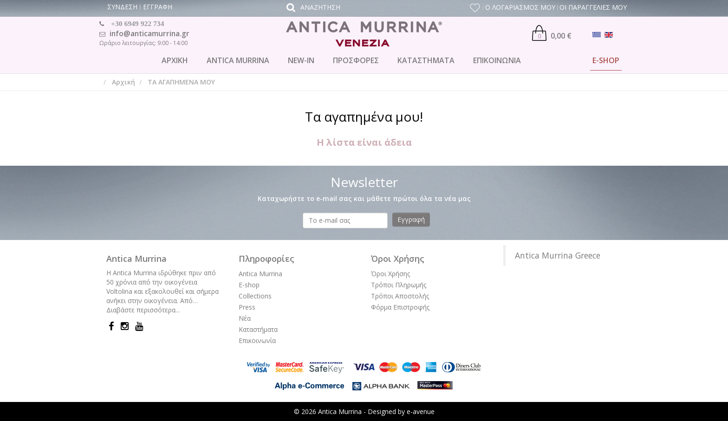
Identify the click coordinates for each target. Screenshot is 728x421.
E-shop (249, 284)
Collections (255, 295)
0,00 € (552, 33)
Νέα (245, 318)
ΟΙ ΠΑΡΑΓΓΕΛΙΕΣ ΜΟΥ (593, 7)
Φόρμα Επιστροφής (400, 307)
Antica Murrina (260, 273)
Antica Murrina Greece (557, 255)
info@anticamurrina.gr (149, 33)
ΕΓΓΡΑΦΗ (157, 6)
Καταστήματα (258, 329)
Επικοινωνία (257, 340)
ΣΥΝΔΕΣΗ (122, 6)
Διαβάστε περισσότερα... (143, 309)
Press (247, 307)
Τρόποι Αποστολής (400, 295)
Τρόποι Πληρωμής (398, 284)
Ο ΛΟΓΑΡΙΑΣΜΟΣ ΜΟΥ (520, 7)
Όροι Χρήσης (390, 273)
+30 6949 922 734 (137, 23)
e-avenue (421, 411)
